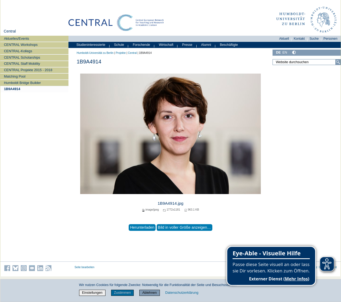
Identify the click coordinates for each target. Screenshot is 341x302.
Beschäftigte (229, 45)
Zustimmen (122, 293)
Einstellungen (92, 293)
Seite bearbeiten (85, 267)
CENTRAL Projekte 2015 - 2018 (28, 70)
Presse (187, 45)
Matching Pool (15, 76)
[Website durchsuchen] (307, 62)
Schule (119, 45)
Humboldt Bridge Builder (22, 83)
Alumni (206, 45)
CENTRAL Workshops (21, 45)
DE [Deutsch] (278, 52)
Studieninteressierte (90, 45)
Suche (314, 39)
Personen (330, 39)
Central (10, 31)
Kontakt (299, 39)
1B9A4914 (12, 89)
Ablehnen (149, 293)
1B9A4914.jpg (171, 203)
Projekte (121, 52)
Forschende (141, 45)
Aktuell (284, 39)
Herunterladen (142, 227)
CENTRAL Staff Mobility (22, 64)
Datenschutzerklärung (181, 293)
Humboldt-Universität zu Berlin (95, 52)
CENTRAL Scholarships (22, 57)
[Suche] (338, 62)
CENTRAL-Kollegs (18, 51)
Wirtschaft (166, 45)
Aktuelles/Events (16, 39)
